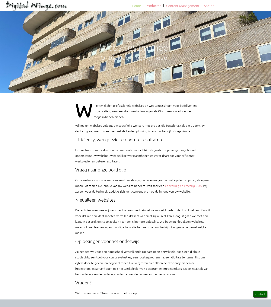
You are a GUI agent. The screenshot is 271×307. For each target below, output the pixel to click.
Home (136, 5)
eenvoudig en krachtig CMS (183, 186)
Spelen (209, 5)
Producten (153, 5)
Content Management (182, 5)
